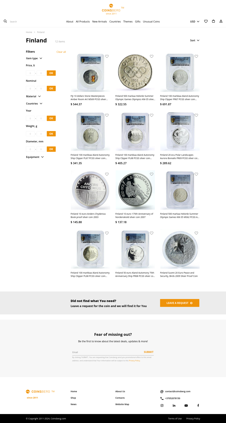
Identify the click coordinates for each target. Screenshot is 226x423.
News (73, 404)
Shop (73, 397)
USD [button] (192, 21)
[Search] (5, 21)
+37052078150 (170, 398)
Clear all (61, 52)
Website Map (122, 404)
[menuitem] (70, 21)
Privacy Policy (193, 418)
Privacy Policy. (134, 360)
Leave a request (180, 303)
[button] (195, 40)
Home (29, 32)
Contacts (120, 397)
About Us (120, 391)
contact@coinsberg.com (175, 391)
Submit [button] (148, 352)
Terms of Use (175, 418)
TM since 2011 (113, 9)
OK (51, 73)
